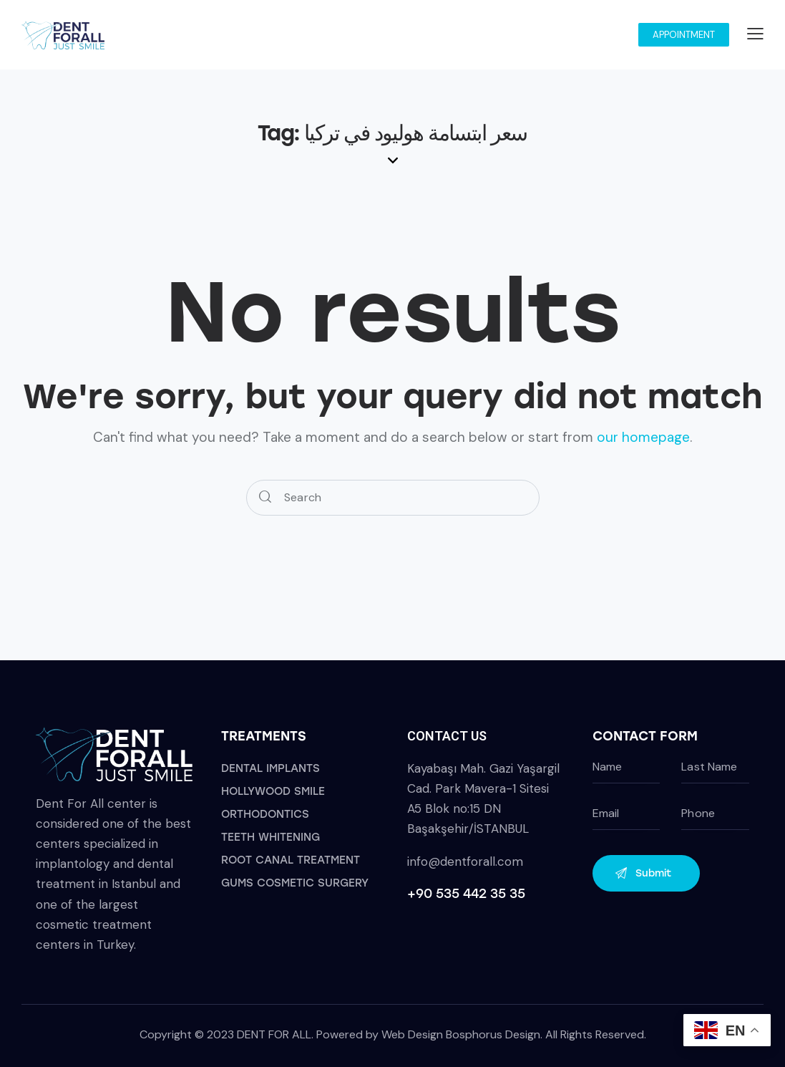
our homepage (643, 437)
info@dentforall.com (465, 861)
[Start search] (265, 498)
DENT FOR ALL (274, 1034)
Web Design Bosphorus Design (460, 1034)
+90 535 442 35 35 (466, 894)
